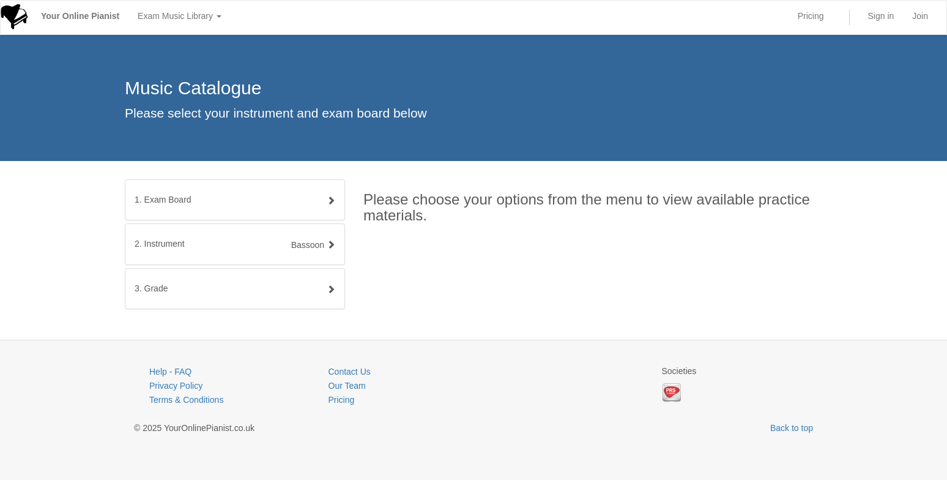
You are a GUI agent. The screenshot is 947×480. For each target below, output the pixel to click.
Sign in (881, 16)
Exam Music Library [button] (179, 16)
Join (920, 16)
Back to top (791, 428)
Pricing (811, 16)
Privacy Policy (175, 386)
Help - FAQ (170, 372)
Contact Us (350, 372)
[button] (235, 244)
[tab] (234, 200)
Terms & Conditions (186, 400)
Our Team (347, 386)
